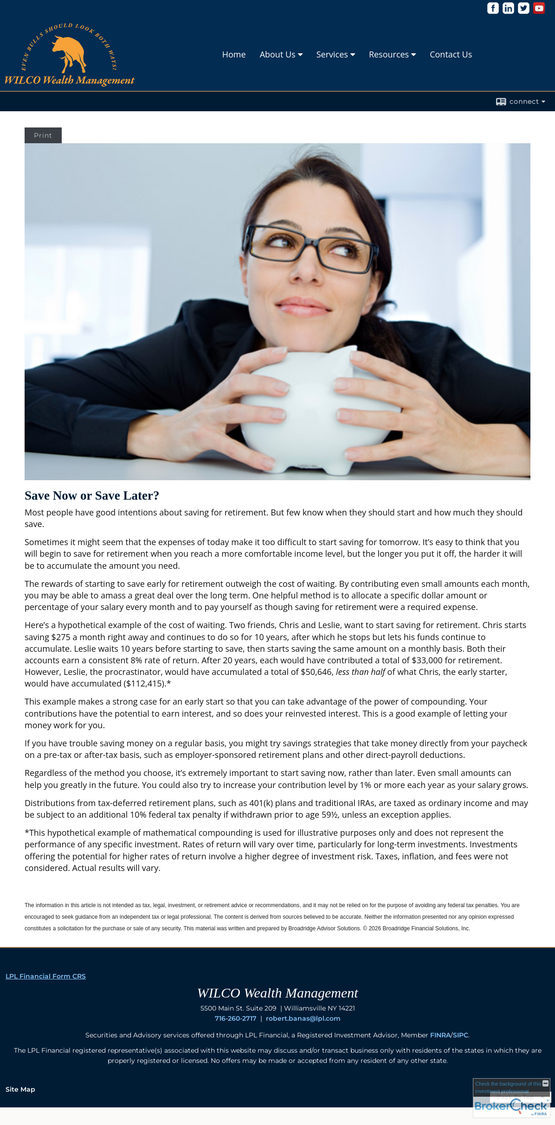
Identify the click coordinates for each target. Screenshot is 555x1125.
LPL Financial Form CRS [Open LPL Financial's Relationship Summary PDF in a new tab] (46, 976)
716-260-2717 (236, 1018)
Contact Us (451, 54)
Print (43, 135)
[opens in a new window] (493, 11)
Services (332, 54)
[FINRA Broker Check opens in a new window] (511, 1098)
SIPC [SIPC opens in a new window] (460, 1035)
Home (234, 54)
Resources (389, 54)
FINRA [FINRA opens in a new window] (440, 1035)
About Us (278, 54)
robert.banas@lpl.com (303, 1018)
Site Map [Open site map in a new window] (20, 1089)
